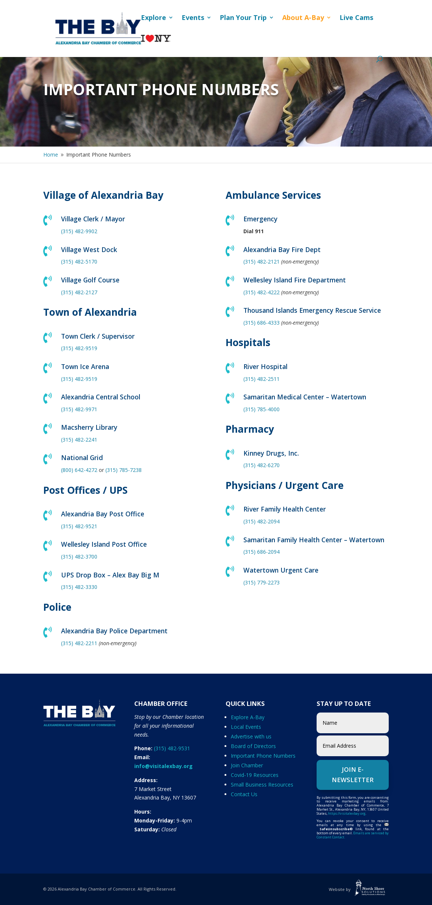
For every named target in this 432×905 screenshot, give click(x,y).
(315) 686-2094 (261, 551)
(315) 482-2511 (261, 378)
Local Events (246, 726)
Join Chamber (247, 765)
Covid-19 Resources (255, 774)
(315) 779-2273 (261, 582)
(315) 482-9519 (79, 348)
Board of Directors (253, 746)
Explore (153, 18)
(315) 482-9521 (79, 526)
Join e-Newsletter (353, 774)
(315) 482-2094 (261, 521)
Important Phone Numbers (263, 755)
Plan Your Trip (243, 18)
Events (193, 18)
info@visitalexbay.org (163, 766)
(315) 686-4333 (261, 322)
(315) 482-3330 (79, 586)
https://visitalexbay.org (346, 813)
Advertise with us (251, 736)
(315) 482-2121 (261, 261)
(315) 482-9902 (79, 231)
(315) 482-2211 (79, 643)
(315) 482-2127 (79, 292)
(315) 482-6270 (261, 465)
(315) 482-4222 (261, 292)
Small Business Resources (262, 784)
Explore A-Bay (247, 717)
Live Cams (356, 18)
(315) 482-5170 (79, 261)
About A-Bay (303, 18)
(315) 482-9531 (172, 748)
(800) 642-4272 (79, 469)
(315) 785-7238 (123, 469)
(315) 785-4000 (261, 409)
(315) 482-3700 (79, 556)
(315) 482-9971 (79, 409)
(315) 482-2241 (79, 439)
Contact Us (244, 794)
